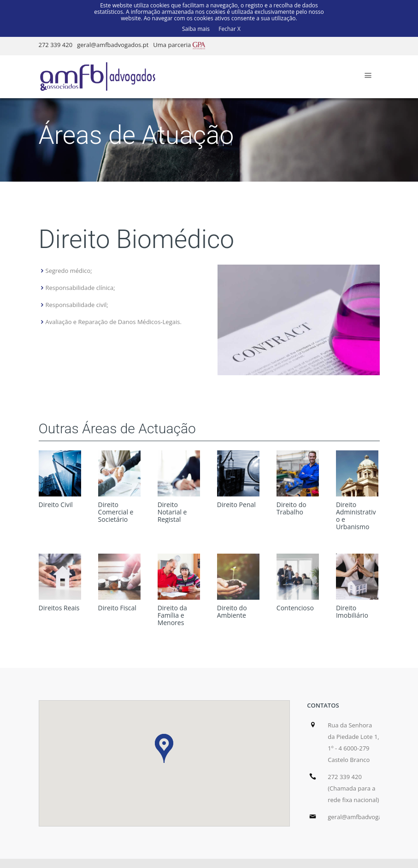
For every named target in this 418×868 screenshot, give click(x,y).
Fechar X (229, 28)
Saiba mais (196, 28)
